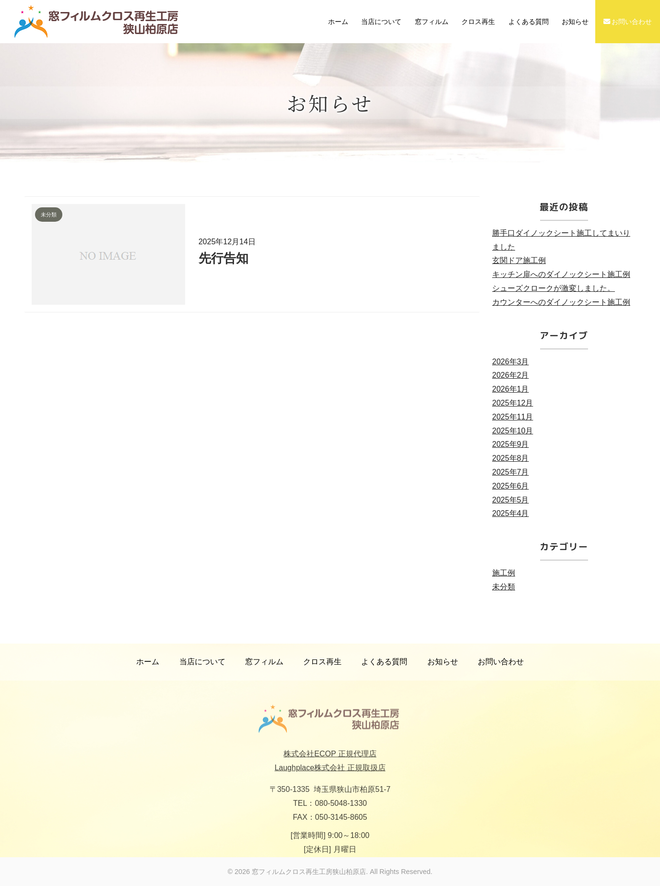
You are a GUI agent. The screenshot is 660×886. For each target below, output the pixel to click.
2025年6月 (510, 486)
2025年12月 (512, 403)
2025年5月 (510, 500)
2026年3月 (510, 362)
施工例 (503, 573)
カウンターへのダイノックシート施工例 (561, 302)
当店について (381, 21)
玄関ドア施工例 (519, 260)
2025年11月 (512, 417)
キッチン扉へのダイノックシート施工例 (561, 274)
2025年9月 (510, 444)
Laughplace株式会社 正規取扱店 (329, 778)
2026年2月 (510, 375)
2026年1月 (510, 389)
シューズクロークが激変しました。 (553, 288)
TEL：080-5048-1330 (330, 814)
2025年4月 (510, 513)
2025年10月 (512, 431)
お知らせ (575, 21)
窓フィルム (431, 21)
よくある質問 (528, 21)
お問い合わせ (627, 21)
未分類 (503, 587)
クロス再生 (478, 21)
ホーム (338, 21)
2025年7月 (510, 472)
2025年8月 (510, 458)
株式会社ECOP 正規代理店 (330, 764)
